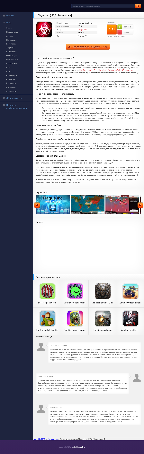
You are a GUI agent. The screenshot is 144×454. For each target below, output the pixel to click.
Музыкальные (12, 59)
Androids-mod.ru (78, 447)
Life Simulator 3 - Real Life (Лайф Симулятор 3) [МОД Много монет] (107, 70)
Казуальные (11, 51)
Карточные (11, 44)
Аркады (9, 36)
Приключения (12, 32)
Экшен (9, 28)
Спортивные (11, 91)
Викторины (11, 83)
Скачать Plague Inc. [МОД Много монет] (90, 46)
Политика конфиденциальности (15, 106)
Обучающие (11, 55)
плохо (123, 32)
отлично (124, 27)
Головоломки (11, 63)
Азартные (10, 47)
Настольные (11, 40)
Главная (8, 15)
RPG (8, 71)
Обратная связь (12, 98)
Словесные (11, 87)
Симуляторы (11, 75)
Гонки (8, 67)
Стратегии (10, 79)
